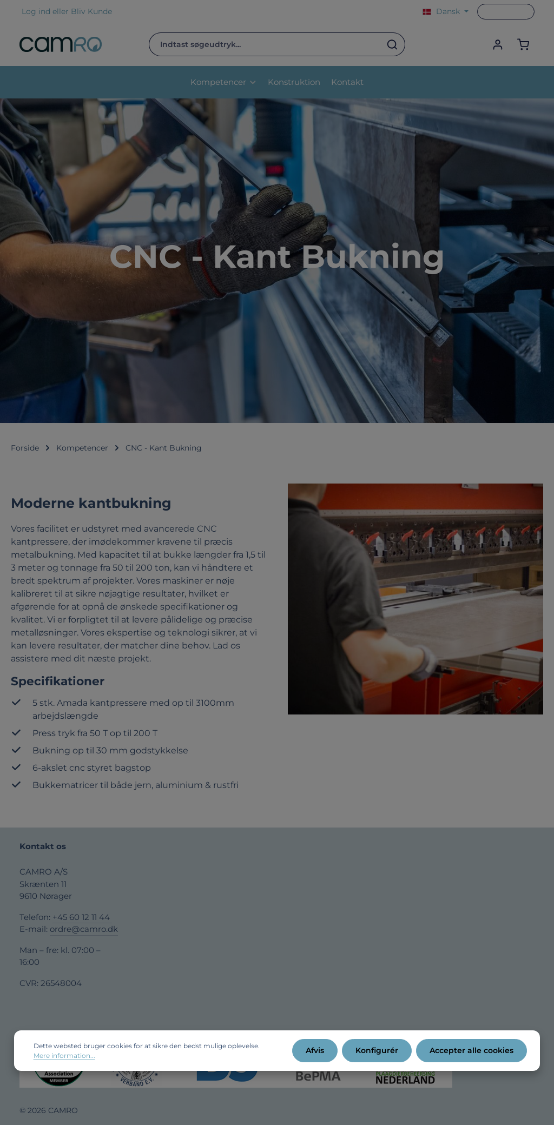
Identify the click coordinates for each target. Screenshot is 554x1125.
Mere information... (64, 1055)
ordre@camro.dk (84, 929)
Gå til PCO (506, 11)
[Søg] (392, 44)
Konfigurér (376, 1050)
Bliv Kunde (91, 11)
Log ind (36, 11)
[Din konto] (497, 44)
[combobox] (264, 44)
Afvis (315, 1050)
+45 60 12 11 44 (82, 917)
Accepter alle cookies (471, 1050)
